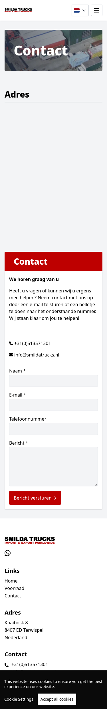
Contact (13, 596)
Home (11, 581)
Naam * (53, 377)
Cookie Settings (18, 699)
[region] (53, 689)
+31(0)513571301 (32, 343)
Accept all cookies (57, 699)
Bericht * (53, 463)
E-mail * (53, 401)
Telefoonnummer (53, 425)
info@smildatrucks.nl (36, 355)
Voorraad (14, 588)
